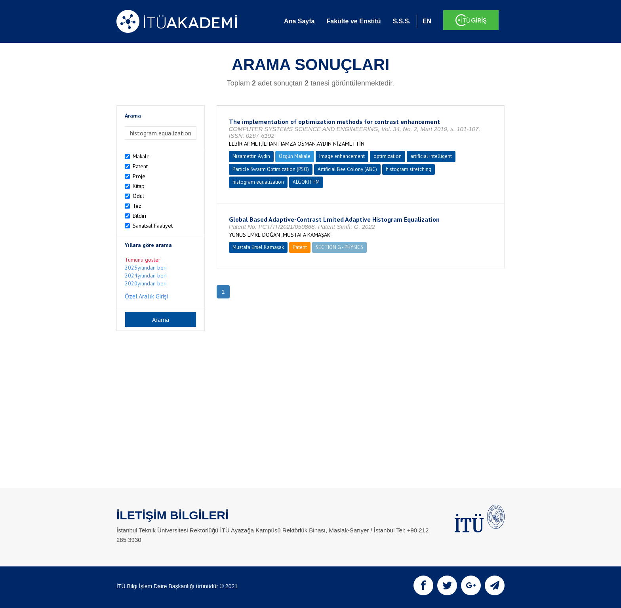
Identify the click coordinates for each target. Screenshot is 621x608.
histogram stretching (408, 169)
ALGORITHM (306, 182)
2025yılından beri (146, 267)
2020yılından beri (146, 283)
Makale (141, 156)
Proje (139, 176)
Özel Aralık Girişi (146, 296)
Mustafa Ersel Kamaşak (258, 247)
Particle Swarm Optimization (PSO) (270, 169)
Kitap (139, 186)
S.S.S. (401, 21)
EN (427, 21)
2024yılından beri (146, 275)
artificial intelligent (431, 156)
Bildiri (139, 215)
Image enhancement (342, 156)
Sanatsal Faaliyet (153, 225)
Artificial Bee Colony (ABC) (347, 169)
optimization (387, 156)
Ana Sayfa (299, 21)
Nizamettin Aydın (251, 156)
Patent (140, 166)
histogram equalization (258, 182)
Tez (137, 205)
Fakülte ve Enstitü (353, 21)
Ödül (138, 196)
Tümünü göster (142, 259)
